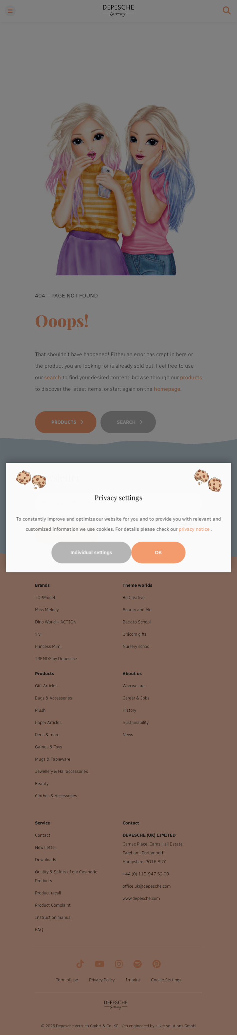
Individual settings (91, 552)
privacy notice (194, 529)
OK (158, 552)
